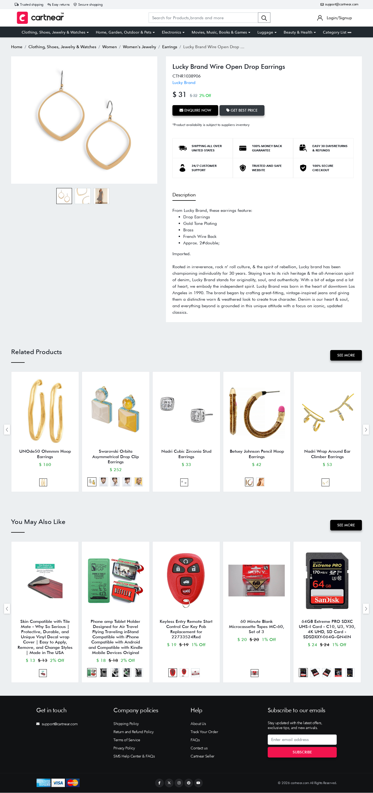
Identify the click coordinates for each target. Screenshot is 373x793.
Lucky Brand (183, 82)
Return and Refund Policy (133, 732)
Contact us (199, 748)
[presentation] (7, 430)
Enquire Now (195, 110)
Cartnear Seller (202, 756)
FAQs (195, 740)
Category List (337, 32)
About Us (198, 724)
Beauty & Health (298, 32)
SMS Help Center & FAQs (134, 756)
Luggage (265, 32)
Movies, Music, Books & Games (219, 32)
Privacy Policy (124, 748)
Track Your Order (204, 732)
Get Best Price (242, 110)
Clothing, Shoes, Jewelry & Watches (53, 32)
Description (184, 195)
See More (346, 355)
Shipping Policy (126, 724)
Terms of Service (126, 740)
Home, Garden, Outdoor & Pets (123, 32)
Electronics (171, 32)
